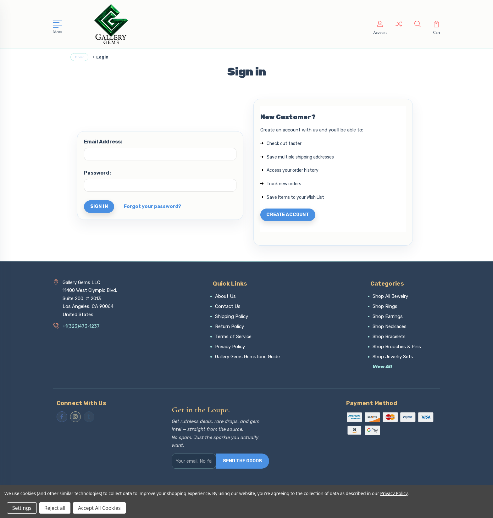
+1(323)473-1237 (81, 327)
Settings (21, 507)
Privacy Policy (230, 347)
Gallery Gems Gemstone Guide (247, 357)
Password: (97, 173)
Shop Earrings (388, 317)
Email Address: (103, 142)
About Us (225, 297)
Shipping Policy (231, 317)
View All (382, 367)
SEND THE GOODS (242, 463)
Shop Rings (385, 307)
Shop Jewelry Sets (393, 357)
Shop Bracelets (389, 337)
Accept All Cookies (99, 507)
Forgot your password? (153, 207)
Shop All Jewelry (390, 297)
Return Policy (229, 327)
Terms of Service (233, 337)
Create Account (289, 215)
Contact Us (228, 307)
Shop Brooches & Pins (397, 347)
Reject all (54, 507)
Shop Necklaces (390, 327)
